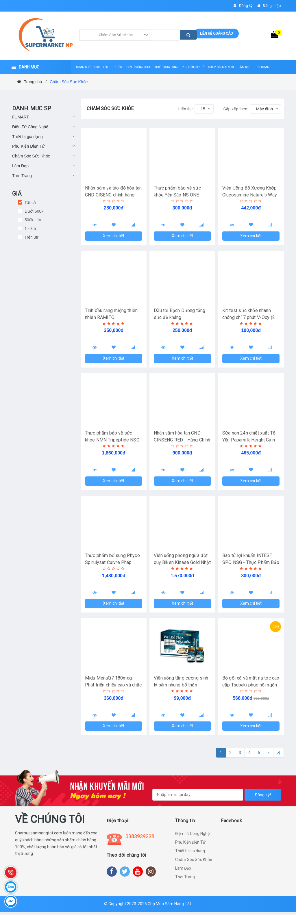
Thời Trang (22, 175)
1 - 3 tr (29, 228)
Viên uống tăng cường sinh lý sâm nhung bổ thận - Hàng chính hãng (181, 687)
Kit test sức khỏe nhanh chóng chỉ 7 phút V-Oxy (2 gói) (249, 318)
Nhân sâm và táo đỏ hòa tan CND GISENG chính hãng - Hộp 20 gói (113, 195)
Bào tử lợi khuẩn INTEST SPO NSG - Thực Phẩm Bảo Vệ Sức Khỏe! (251, 564)
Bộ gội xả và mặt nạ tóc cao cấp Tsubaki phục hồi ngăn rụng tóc (251, 687)
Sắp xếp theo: (235, 109)
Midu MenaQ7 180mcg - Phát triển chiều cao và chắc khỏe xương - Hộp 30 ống (113, 687)
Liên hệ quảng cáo (216, 33)
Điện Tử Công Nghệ (30, 127)
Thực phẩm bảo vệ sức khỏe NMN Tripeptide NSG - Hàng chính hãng (112, 441)
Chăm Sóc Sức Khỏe (31, 156)
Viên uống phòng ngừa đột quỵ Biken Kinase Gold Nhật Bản (182, 564)
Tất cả (29, 202)
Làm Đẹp (20, 166)
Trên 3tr (30, 237)
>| (278, 756)
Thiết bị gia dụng (27, 136)
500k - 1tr (32, 220)
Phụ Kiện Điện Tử (28, 146)
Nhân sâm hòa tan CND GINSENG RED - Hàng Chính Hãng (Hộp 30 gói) (182, 441)
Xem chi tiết (113, 236)
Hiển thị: (185, 109)
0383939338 (139, 839)
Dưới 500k (33, 211)
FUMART (20, 117)
